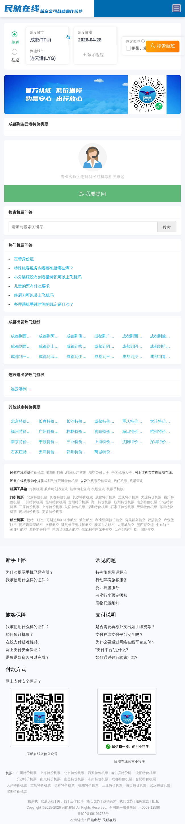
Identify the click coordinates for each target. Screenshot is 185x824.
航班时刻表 (54, 473)
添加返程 (93, 55)
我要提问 (92, 194)
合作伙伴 (77, 801)
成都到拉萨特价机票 (135, 356)
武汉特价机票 (160, 785)
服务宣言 (142, 801)
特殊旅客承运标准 (111, 572)
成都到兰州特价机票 (163, 336)
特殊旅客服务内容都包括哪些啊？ (44, 268)
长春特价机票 (51, 421)
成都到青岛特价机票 (163, 356)
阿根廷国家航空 (31, 525)
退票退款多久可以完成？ (27, 657)
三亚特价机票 (78, 441)
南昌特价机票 (74, 779)
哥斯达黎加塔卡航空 (61, 520)
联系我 (33, 801)
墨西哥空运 (145, 525)
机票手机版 (115, 489)
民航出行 (94, 820)
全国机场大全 (121, 473)
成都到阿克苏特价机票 (107, 346)
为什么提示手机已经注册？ (29, 572)
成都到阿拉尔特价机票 (51, 336)
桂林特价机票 (78, 431)
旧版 (155, 801)
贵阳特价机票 (106, 431)
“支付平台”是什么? (111, 649)
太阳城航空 (125, 525)
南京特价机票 (23, 441)
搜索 (167, 227)
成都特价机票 (106, 421)
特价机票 (37, 473)
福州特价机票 (23, 431)
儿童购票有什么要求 (32, 286)
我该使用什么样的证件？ (27, 580)
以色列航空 (123, 530)
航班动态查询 (76, 473)
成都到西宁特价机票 (135, 336)
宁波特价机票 (51, 441)
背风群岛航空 (135, 520)
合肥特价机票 (146, 779)
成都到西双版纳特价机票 (23, 336)
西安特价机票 (98, 773)
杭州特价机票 (162, 431)
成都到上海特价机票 (51, 346)
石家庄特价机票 (23, 452)
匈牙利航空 (18, 530)
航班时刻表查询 (56, 489)
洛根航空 (52, 525)
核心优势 (93, 801)
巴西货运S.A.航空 (65, 530)
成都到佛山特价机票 (79, 336)
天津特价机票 (51, 452)
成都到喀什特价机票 (79, 346)
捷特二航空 (35, 520)
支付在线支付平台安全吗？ (119, 634)
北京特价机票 (23, 421)
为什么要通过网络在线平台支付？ (125, 642)
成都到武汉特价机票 (51, 356)
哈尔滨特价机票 (123, 773)
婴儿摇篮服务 (107, 587)
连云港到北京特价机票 (23, 389)
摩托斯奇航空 (39, 530)
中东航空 (163, 525)
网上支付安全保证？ (23, 649)
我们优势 (126, 801)
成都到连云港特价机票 (61, 481)
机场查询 (136, 481)
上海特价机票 (106, 441)
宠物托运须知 (107, 603)
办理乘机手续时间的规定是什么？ (44, 304)
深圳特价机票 (162, 441)
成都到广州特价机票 (107, 336)
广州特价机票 (51, 431)
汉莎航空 (154, 520)
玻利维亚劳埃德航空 (76, 525)
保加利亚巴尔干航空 (97, 530)
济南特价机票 (98, 779)
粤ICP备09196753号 (93, 814)
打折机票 (36, 489)
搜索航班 (162, 46)
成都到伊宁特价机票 (79, 356)
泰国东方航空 (104, 525)
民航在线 (109, 820)
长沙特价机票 (78, 421)
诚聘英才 (110, 801)
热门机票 (120, 481)
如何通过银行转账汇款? (116, 657)
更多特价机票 (52, 512)
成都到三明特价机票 (23, 356)
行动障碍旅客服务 (111, 580)
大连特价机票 (162, 421)
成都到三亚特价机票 (107, 356)
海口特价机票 (134, 431)
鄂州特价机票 (78, 452)
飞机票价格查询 (99, 481)
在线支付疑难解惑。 (23, 642)
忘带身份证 (24, 259)
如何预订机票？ (20, 634)
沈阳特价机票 (134, 441)
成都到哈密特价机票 (163, 346)
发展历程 (47, 801)
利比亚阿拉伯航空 (108, 520)
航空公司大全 (99, 473)
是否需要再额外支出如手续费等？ (125, 626)
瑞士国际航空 (144, 530)
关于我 (62, 801)
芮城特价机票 (106, 452)
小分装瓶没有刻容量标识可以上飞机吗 (48, 277)
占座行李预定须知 (111, 595)
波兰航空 (86, 520)
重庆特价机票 (134, 421)
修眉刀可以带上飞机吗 (34, 295)
